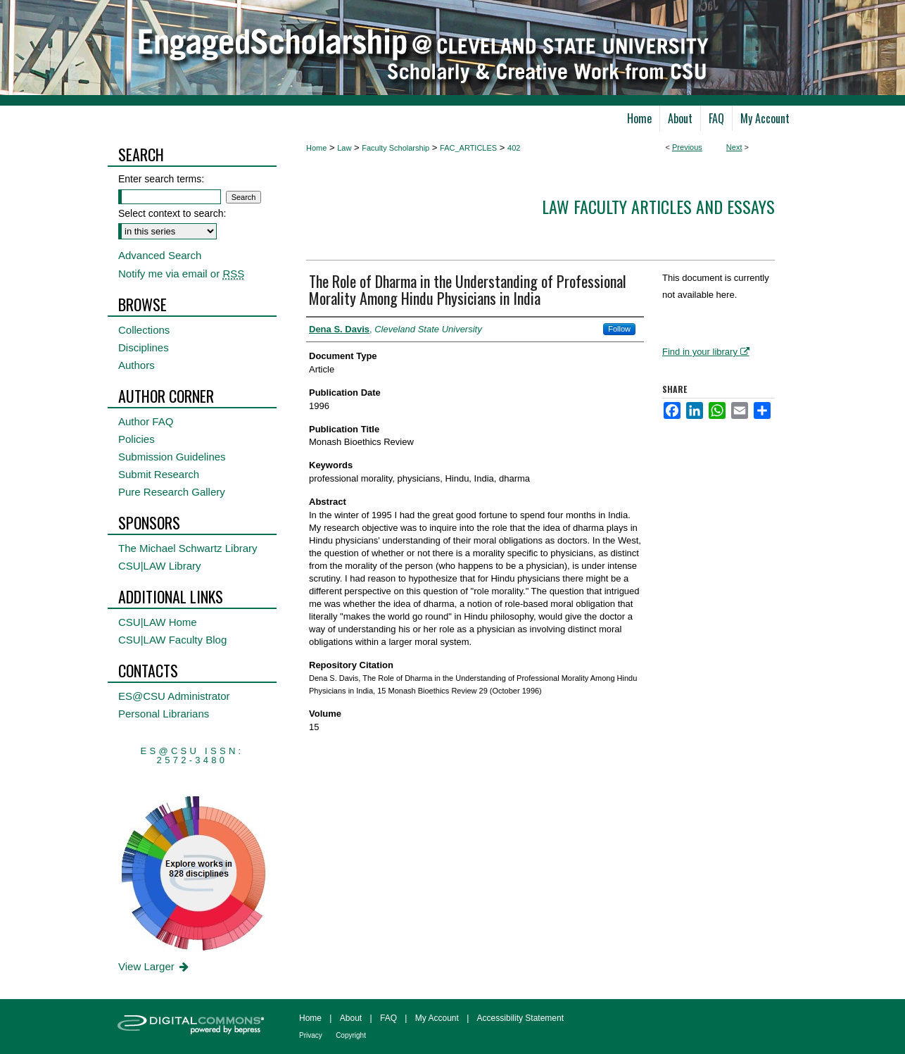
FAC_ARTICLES (468, 148)
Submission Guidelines (172, 457)
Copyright (351, 1035)
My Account (437, 1018)
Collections (144, 330)
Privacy (310, 1035)
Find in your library (705, 351)
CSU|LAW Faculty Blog (172, 640)
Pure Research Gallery (171, 492)
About (351, 1018)
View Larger (154, 966)
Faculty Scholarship (395, 148)
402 (513, 148)
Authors (136, 365)
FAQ (388, 1018)
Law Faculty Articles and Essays (658, 206)
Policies (136, 439)
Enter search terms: (161, 178)
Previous (687, 147)
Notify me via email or (181, 274)
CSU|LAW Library (159, 566)
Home (316, 148)
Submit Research (158, 474)
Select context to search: (172, 213)
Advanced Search (159, 255)
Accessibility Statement (520, 1018)
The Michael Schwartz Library (188, 548)
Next (734, 147)
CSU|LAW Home (157, 622)
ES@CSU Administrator (174, 696)
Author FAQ (145, 421)
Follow (619, 329)
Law (344, 148)
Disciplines (143, 347)
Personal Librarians (163, 714)
